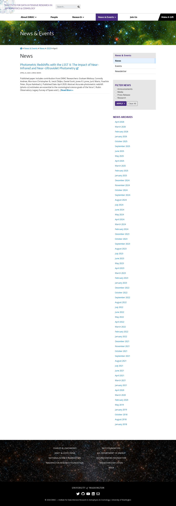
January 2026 (121, 136)
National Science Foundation (65, 458)
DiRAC (53, 500)
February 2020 (121, 400)
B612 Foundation (111, 448)
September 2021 (122, 356)
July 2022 (119, 307)
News (118, 60)
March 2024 (120, 224)
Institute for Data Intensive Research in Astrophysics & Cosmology (84, 500)
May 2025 (119, 156)
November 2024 (122, 185)
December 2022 (122, 287)
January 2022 (121, 336)
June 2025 (119, 151)
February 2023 (121, 278)
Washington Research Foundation (64, 462)
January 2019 (121, 409)
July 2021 (119, 365)
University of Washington (121, 500)
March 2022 (120, 326)
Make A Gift (167, 17)
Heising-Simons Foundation (111, 458)
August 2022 (120, 302)
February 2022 (121, 331)
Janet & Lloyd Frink (65, 453)
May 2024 (119, 214)
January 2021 (121, 385)
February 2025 (121, 170)
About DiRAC (27, 17)
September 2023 (122, 243)
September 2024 (122, 195)
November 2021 (122, 346)
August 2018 (120, 419)
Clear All (132, 103)
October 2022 (121, 292)
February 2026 (121, 131)
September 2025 (122, 146)
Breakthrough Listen (111, 462)
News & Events (106, 17)
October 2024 (121, 190)
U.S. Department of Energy (111, 453)
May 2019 (119, 404)
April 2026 (119, 121)
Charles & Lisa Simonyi (65, 448)
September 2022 (122, 297)
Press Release (123, 95)
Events (118, 66)
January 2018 (121, 424)
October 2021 (121, 351)
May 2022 (119, 317)
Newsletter (120, 71)
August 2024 (120, 200)
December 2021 (122, 341)
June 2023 (119, 258)
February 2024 (121, 229)
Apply (120, 103)
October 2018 (121, 414)
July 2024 (119, 204)
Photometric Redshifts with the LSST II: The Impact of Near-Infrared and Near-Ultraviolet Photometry (59, 66)
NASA (111, 467)
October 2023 (121, 239)
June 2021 (119, 370)
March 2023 (120, 273)
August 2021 (120, 361)
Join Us (133, 17)
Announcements (124, 89)
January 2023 (121, 282)
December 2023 (122, 234)
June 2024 (119, 209)
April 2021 (119, 375)
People (54, 17)
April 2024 (119, 219)
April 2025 (119, 161)
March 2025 (120, 165)
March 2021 (120, 380)
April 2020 (119, 390)
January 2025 (121, 175)
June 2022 (119, 312)
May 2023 (119, 263)
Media (120, 92)
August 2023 (120, 248)
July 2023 (119, 253)
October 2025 (121, 141)
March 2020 (120, 395)
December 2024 (122, 180)
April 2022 (119, 322)
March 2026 (120, 126)
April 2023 (119, 268)
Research (77, 17)
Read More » (67, 90)
